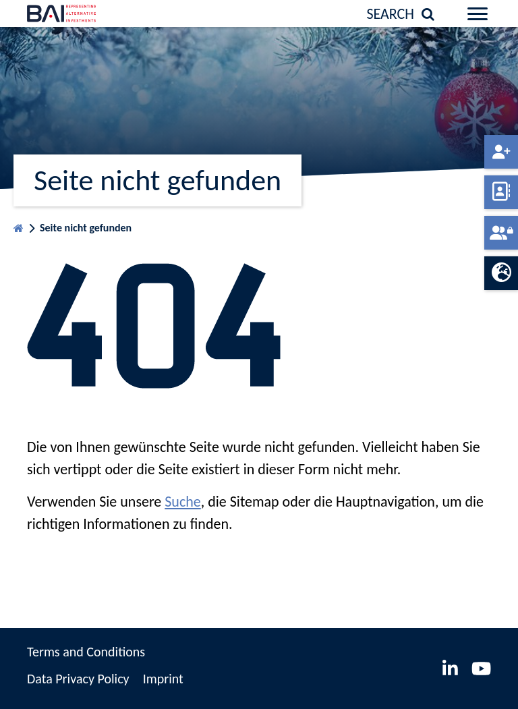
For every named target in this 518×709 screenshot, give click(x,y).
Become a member (501, 152)
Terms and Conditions (86, 652)
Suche (182, 501)
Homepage (18, 225)
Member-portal (501, 233)
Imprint (163, 679)
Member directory (501, 192)
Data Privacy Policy (78, 679)
